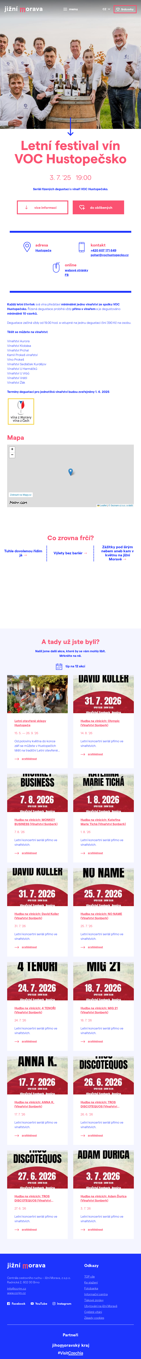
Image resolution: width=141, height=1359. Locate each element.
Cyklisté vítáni (93, 1312)
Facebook (18, 1303)
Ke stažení (91, 1282)
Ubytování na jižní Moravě (100, 1306)
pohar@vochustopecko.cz (110, 255)
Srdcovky (127, 9)
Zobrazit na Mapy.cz (20, 494)
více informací (45, 207)
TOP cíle (89, 1276)
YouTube (41, 1303)
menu (73, 9)
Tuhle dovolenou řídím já (23, 553)
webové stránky (76, 270)
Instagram (64, 1303)
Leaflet (102, 505)
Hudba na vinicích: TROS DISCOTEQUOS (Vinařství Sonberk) (99, 1106)
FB (67, 275)
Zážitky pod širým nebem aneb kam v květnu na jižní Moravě (117, 553)
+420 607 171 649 (103, 250)
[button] (70, 472)
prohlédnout (29, 758)
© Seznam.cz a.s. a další (121, 505)
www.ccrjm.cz (16, 1293)
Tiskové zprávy (94, 1300)
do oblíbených (101, 207)
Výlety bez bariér (68, 553)
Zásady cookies (94, 1317)
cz (104, 9)
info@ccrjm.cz (16, 1288)
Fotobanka (91, 1288)
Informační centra (96, 1294)
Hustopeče (43, 250)
